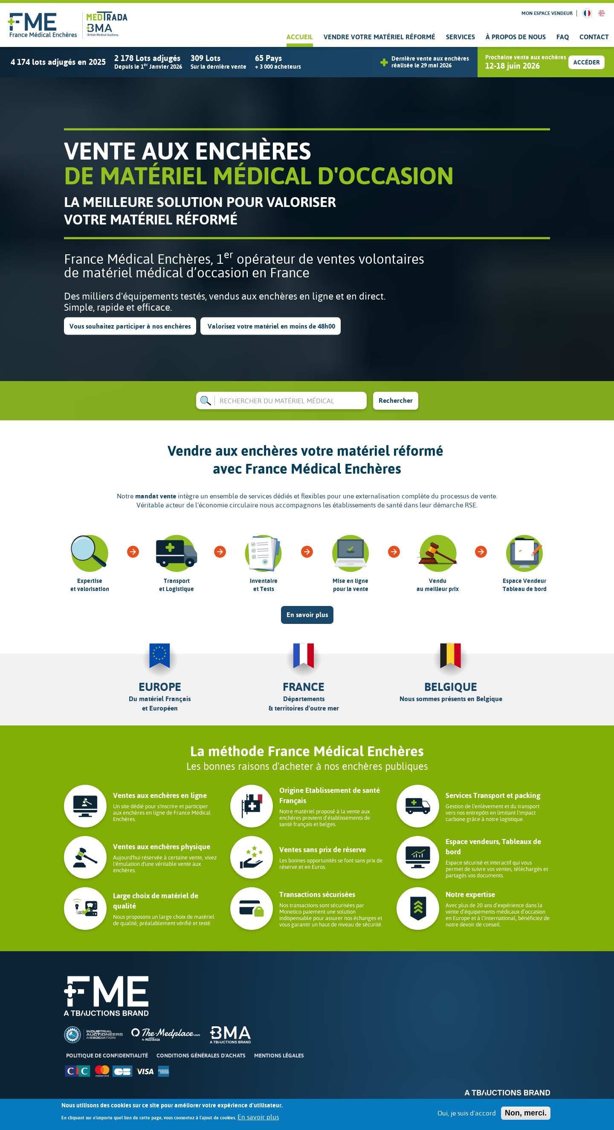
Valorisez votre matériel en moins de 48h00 (270, 325)
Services (460, 37)
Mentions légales (279, 1055)
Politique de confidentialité (107, 1055)
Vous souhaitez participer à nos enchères (130, 325)
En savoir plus (307, 614)
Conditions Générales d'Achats (201, 1055)
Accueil (300, 37)
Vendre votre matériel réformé (379, 37)
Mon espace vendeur (547, 13)
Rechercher (396, 400)
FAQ (562, 37)
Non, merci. (526, 1113)
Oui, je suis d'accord (466, 1113)
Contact (594, 37)
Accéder (586, 62)
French (587, 13)
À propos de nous (516, 37)
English (601, 13)
